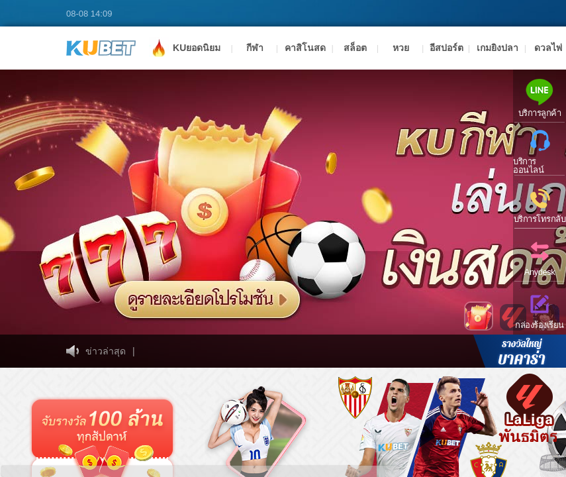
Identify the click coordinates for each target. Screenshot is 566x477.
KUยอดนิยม (184, 47)
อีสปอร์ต (446, 47)
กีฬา (254, 47)
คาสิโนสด (305, 47)
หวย (401, 47)
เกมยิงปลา (497, 47)
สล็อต (355, 47)
